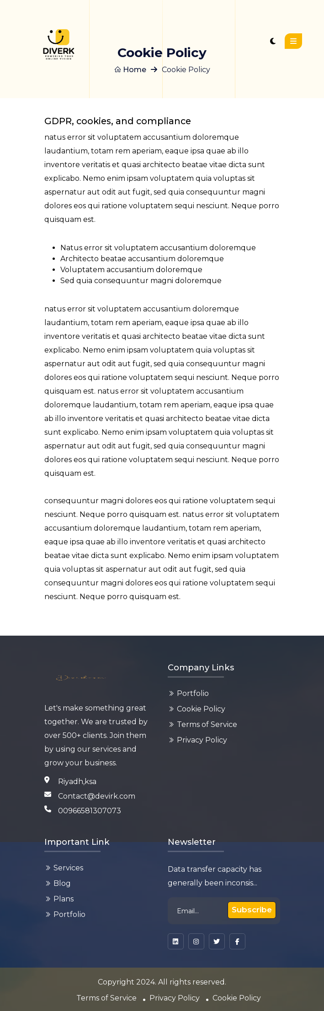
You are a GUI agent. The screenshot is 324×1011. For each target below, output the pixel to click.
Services (68, 868)
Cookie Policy (201, 709)
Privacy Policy (202, 740)
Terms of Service (207, 724)
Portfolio (193, 693)
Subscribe (252, 909)
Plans (63, 899)
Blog (62, 883)
